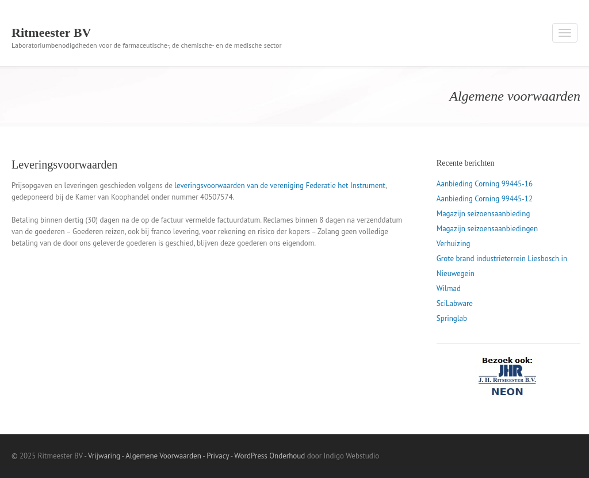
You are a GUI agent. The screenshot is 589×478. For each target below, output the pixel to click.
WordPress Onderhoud (269, 456)
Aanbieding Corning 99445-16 (485, 184)
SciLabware (455, 303)
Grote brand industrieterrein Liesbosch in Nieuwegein (502, 266)
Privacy (217, 456)
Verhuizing (454, 243)
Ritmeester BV (51, 32)
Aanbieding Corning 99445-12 (485, 199)
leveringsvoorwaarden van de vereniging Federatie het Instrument (279, 185)
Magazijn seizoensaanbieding (483, 214)
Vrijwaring (104, 456)
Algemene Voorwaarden (163, 456)
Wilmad (449, 288)
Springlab (452, 318)
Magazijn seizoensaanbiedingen (487, 229)
